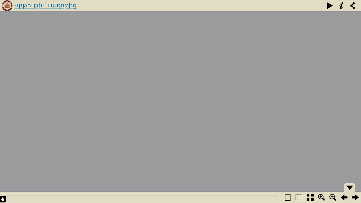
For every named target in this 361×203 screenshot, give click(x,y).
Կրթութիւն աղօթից (45, 5)
